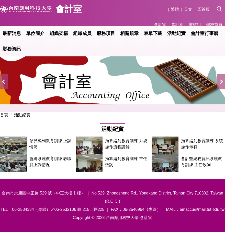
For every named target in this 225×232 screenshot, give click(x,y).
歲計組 (177, 24)
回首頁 (203, 9)
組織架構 (59, 33)
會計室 (160, 24)
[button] (221, 5)
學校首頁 (214, 24)
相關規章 (129, 33)
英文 (188, 9)
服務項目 (106, 33)
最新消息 (12, 33)
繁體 (175, 9)
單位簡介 (35, 33)
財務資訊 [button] (12, 48)
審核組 (195, 24)
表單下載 (153, 33)
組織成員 (82, 33)
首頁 (4, 115)
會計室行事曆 (204, 33)
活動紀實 (176, 33)
